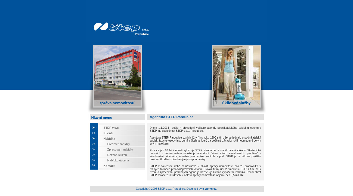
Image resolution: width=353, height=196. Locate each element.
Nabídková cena (118, 160)
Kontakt (109, 165)
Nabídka (109, 138)
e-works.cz (209, 188)
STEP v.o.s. (112, 127)
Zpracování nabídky (120, 149)
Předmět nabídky (118, 144)
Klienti (108, 133)
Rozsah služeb (117, 155)
